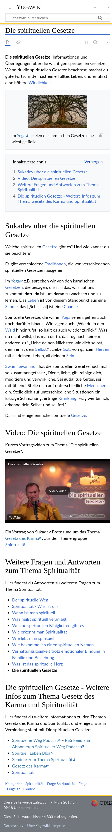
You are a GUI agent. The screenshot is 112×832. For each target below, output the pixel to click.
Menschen (96, 385)
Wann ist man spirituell (33, 612)
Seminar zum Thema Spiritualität (42, 759)
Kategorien (14, 783)
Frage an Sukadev (21, 789)
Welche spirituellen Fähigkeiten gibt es (48, 625)
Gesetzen (14, 287)
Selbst (41, 349)
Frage (82, 783)
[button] (57, 491)
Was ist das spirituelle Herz (37, 663)
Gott (67, 349)
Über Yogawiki (38, 825)
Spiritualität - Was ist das (35, 606)
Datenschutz (14, 825)
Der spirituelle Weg (30, 599)
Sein (70, 355)
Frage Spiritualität (61, 783)
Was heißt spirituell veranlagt (39, 619)
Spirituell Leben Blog (31, 753)
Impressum (62, 825)
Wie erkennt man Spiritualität (39, 631)
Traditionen (55, 263)
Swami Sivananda (21, 366)
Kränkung (67, 398)
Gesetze (50, 246)
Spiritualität (16, 544)
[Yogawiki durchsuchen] (57, 17)
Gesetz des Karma (22, 538)
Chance (71, 306)
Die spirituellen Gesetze (25, 464)
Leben (33, 300)
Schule (11, 306)
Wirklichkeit (40, 82)
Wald (10, 330)
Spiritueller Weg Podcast (35, 740)
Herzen (102, 349)
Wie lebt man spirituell (33, 638)
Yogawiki (29, 7)
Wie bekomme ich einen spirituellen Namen (53, 644)
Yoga (21, 135)
